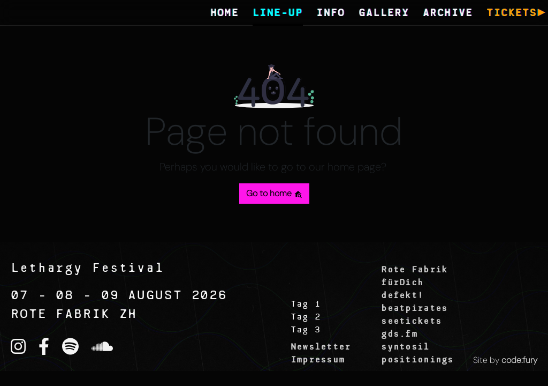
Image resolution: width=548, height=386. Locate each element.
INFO (330, 13)
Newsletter (321, 347)
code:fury (519, 360)
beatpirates (414, 309)
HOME (224, 13)
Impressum (318, 360)
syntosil (405, 347)
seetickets (411, 321)
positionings (417, 360)
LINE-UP (278, 13)
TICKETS (511, 13)
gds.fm (399, 334)
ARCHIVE (448, 13)
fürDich (402, 283)
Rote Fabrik (414, 270)
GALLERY (384, 13)
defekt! (402, 296)
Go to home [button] (274, 193)
